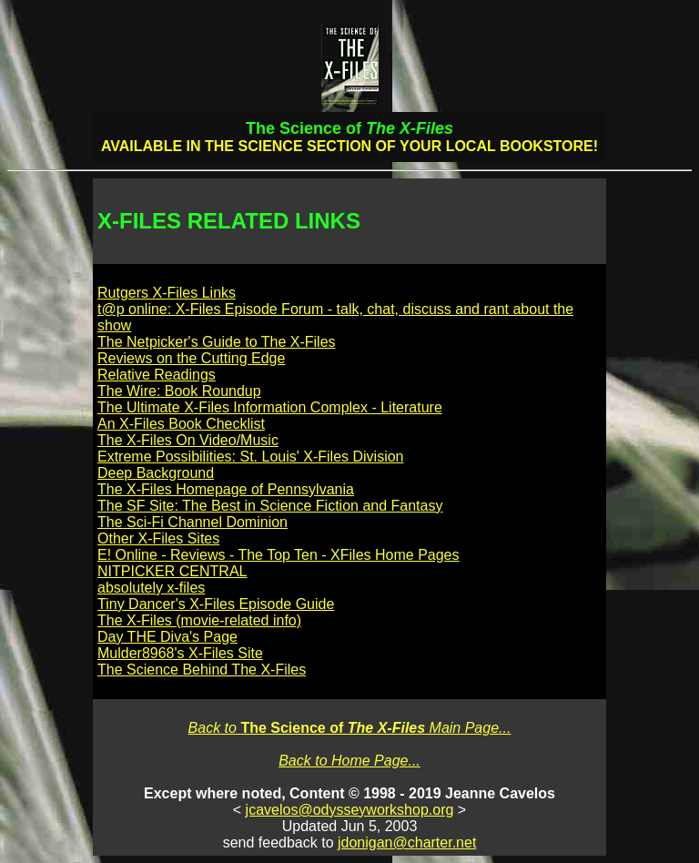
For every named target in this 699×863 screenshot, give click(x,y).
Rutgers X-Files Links (166, 292)
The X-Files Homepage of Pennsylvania (225, 489)
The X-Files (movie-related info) (199, 620)
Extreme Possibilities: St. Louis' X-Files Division (250, 456)
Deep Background (155, 473)
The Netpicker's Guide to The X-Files (216, 342)
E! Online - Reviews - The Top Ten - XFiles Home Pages (278, 555)
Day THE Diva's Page (167, 637)
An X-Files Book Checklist (181, 424)
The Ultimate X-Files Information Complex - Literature (269, 407)
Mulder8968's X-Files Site (180, 653)
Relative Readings (156, 374)
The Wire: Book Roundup (179, 391)
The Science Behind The (201, 669)
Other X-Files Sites (158, 538)
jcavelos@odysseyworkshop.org (350, 809)
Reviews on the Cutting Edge (191, 358)
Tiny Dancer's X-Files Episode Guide (215, 604)
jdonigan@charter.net (407, 842)
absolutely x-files (151, 587)
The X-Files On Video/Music (188, 440)
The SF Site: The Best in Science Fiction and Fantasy (269, 505)
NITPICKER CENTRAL (172, 571)
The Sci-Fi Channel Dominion (192, 522)
